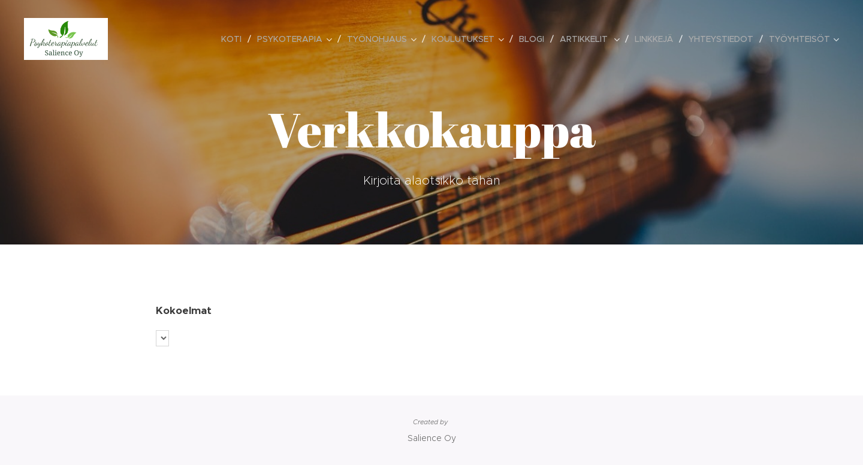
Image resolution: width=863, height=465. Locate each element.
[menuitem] (234, 39)
